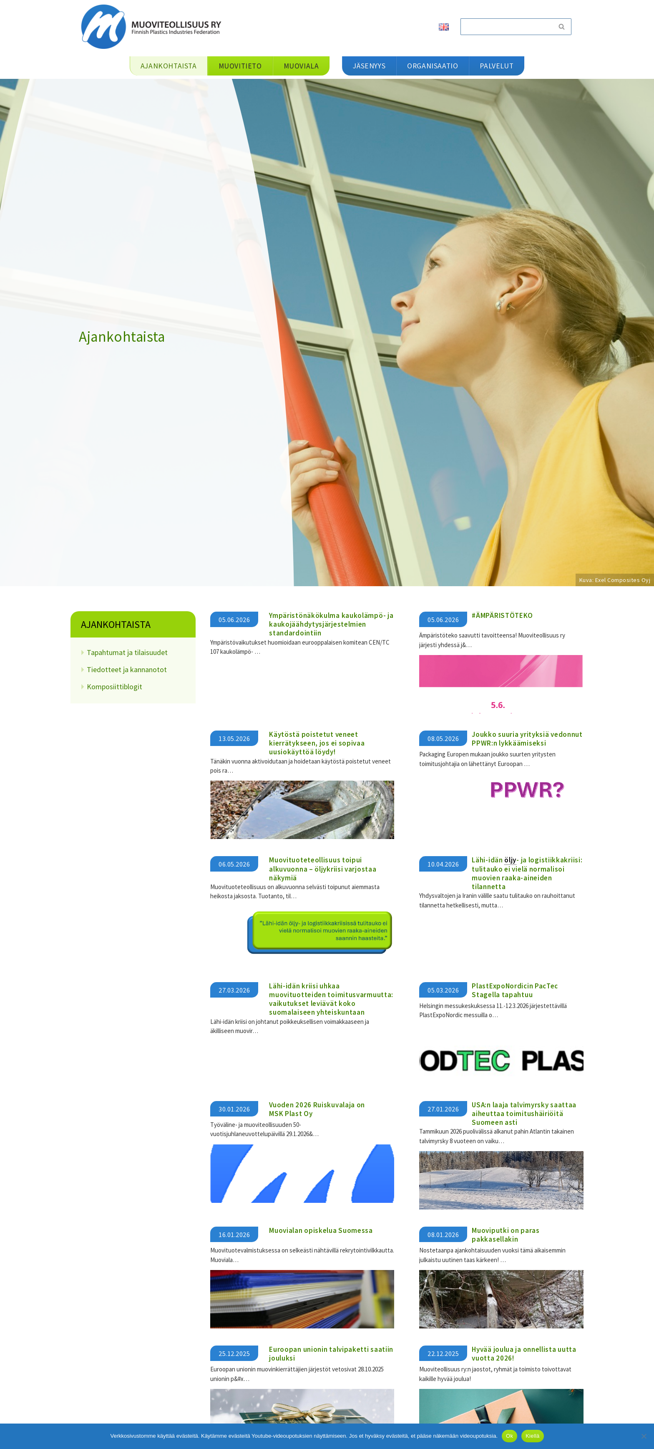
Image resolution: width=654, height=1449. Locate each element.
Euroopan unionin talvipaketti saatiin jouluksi (331, 1352)
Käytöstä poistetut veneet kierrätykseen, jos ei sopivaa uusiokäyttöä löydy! (317, 742)
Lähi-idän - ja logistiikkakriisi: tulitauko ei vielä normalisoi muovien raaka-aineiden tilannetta (527, 873)
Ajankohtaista (116, 624)
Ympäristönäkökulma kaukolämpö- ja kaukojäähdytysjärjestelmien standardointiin (331, 624)
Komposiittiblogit (114, 686)
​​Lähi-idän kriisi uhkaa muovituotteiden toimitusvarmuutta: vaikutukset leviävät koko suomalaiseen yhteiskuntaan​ (331, 998)
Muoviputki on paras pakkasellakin (505, 1233)
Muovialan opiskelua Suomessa (321, 1228)
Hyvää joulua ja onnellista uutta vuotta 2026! (524, 1352)
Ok (509, 1436)
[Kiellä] (643, 1436)
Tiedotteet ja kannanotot (127, 669)
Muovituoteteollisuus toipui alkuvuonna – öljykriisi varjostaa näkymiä (322, 868)
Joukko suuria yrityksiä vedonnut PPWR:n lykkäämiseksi (527, 738)
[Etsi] (506, 26)
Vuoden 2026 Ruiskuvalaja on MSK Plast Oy (317, 1107)
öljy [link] (510, 859)
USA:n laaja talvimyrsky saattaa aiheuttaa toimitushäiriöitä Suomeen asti (524, 1112)
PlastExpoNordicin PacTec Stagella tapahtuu (515, 989)
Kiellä (532, 1436)
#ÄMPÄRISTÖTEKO (502, 615)
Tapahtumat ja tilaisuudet (127, 652)
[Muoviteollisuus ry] (154, 26)
